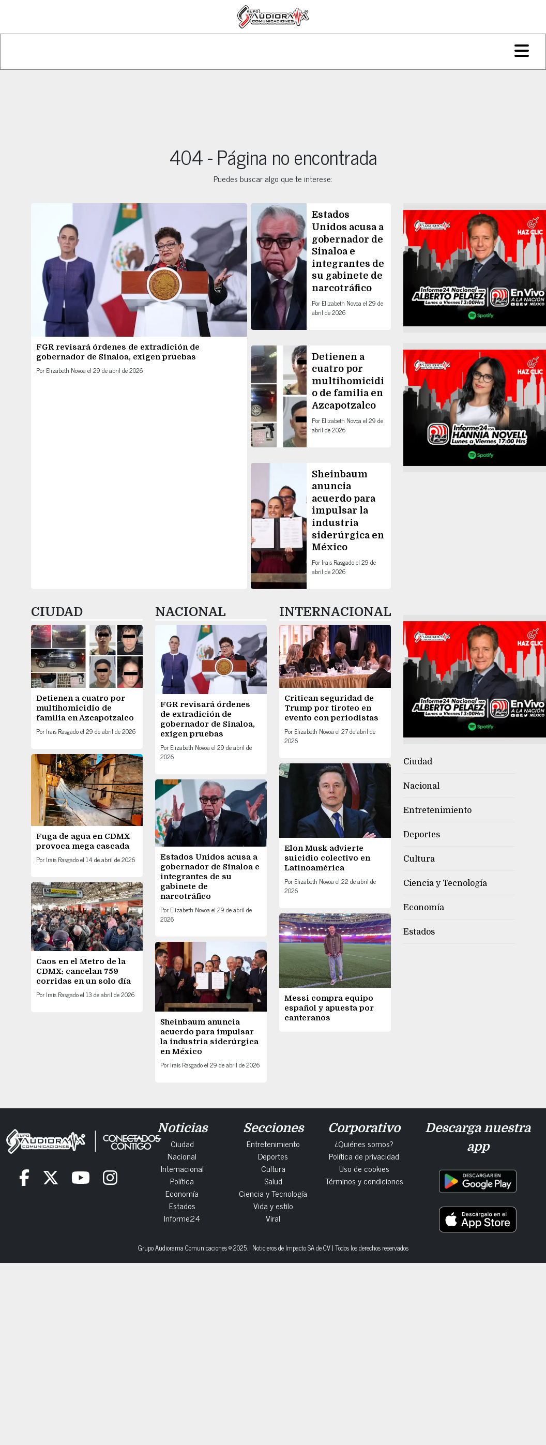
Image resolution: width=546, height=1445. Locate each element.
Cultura (419, 859)
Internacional (182, 1168)
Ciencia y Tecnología (445, 883)
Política (182, 1180)
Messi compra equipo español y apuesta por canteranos (329, 1008)
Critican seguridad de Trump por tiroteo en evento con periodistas (332, 708)
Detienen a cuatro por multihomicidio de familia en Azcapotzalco (348, 381)
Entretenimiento (437, 810)
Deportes (421, 834)
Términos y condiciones (364, 1180)
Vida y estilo (273, 1205)
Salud (273, 1180)
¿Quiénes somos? (364, 1143)
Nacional (421, 786)
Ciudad (417, 761)
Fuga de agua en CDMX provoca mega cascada (83, 841)
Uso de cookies (364, 1168)
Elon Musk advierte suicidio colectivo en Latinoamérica (327, 858)
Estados (419, 932)
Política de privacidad (364, 1156)
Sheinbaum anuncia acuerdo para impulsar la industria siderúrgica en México (348, 511)
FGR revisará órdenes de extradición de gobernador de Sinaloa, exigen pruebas (118, 352)
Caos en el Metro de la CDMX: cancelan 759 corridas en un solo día (83, 971)
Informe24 (182, 1218)
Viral (273, 1218)
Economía (423, 907)
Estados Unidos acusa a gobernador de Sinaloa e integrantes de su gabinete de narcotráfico (348, 251)
